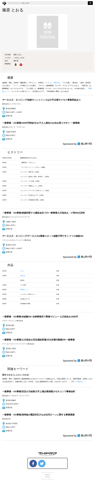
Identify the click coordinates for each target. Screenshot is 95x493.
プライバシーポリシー (47, 479)
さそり (48, 83)
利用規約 (47, 477)
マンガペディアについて (47, 472)
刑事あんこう (24, 289)
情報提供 (47, 474)
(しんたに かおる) (15, 375)
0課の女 (57, 83)
